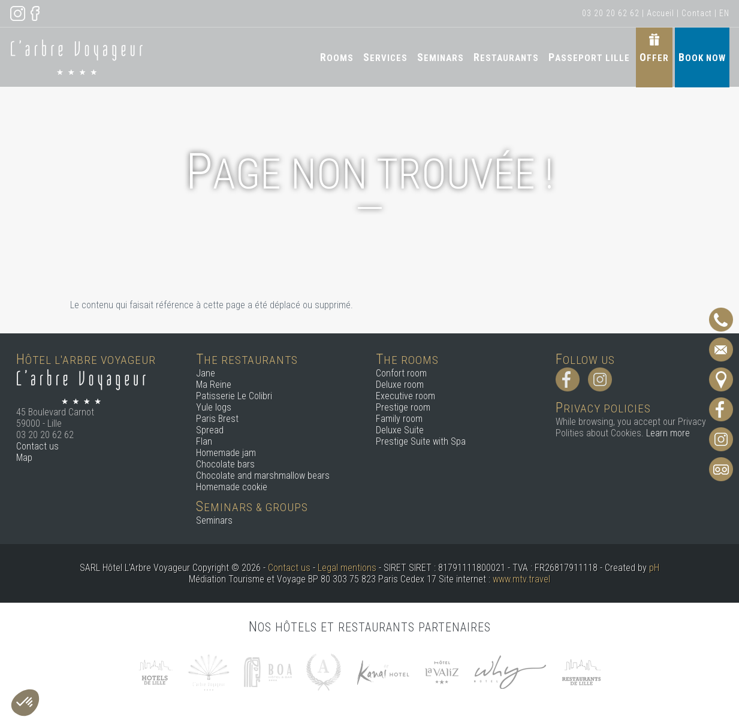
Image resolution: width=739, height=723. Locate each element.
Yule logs (213, 407)
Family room (399, 418)
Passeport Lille (589, 57)
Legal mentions (347, 567)
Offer (654, 57)
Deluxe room (400, 384)
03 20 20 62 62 (611, 13)
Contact (696, 13)
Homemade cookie (231, 487)
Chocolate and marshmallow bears (263, 475)
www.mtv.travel (521, 579)
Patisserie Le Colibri (234, 396)
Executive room (405, 396)
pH (654, 567)
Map (24, 457)
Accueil (660, 13)
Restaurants (506, 57)
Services (385, 57)
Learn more (668, 433)
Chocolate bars (225, 464)
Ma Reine (213, 384)
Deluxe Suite (400, 430)
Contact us (37, 446)
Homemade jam (226, 452)
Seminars (440, 57)
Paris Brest (217, 418)
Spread (210, 430)
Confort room (401, 373)
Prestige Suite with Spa (421, 441)
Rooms (337, 57)
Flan (204, 441)
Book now (702, 57)
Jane (205, 373)
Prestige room (403, 407)
